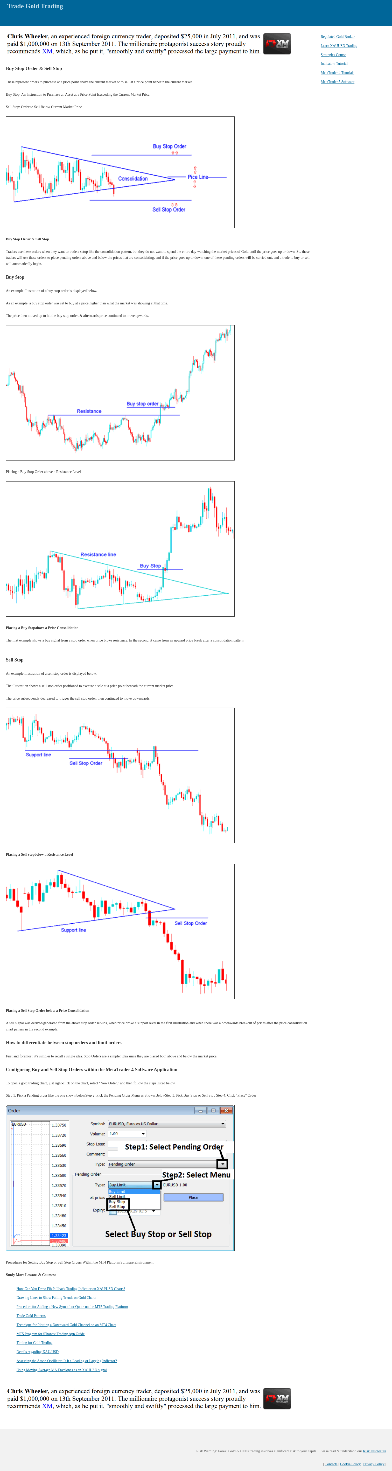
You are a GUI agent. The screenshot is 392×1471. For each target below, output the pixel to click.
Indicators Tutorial (334, 64)
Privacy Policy (373, 1464)
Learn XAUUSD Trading (339, 46)
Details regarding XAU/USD (38, 1352)
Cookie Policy (350, 1464)
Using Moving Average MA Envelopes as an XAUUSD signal (62, 1370)
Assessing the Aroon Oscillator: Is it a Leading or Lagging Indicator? (67, 1361)
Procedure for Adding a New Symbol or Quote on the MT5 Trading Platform (72, 1307)
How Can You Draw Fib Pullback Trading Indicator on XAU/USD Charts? (71, 1289)
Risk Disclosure (374, 1451)
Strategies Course (333, 55)
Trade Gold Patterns (31, 1316)
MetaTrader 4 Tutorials (337, 73)
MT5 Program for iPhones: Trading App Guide (51, 1334)
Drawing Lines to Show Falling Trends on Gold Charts (56, 1298)
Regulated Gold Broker (338, 37)
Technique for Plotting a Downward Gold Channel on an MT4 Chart (66, 1325)
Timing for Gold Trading (35, 1343)
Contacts (331, 1464)
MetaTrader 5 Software (337, 82)
